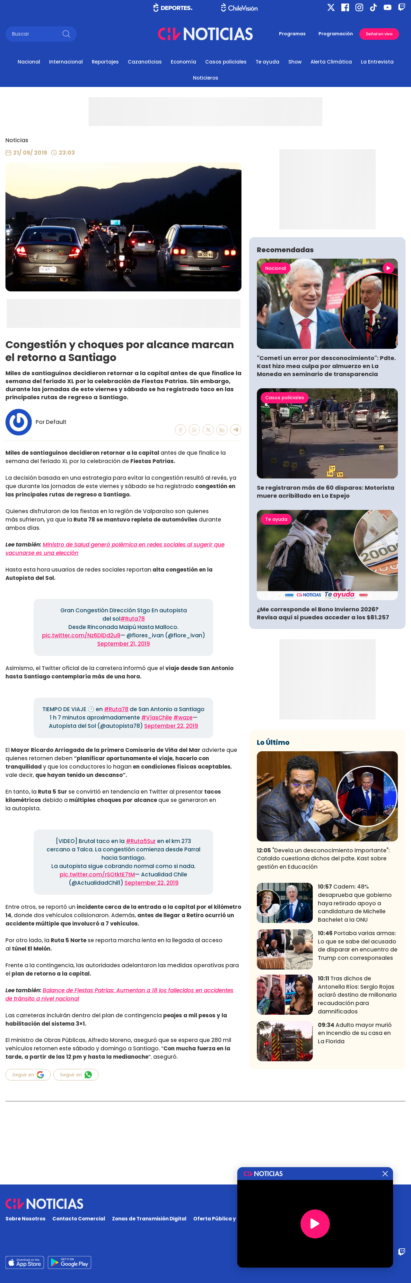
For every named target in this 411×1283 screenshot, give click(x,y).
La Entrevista (377, 61)
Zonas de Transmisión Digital (149, 1219)
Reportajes (105, 61)
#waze (183, 717)
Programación (336, 33)
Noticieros (205, 77)
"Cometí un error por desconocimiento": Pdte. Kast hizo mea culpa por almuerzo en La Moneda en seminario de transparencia (326, 461)
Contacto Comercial (78, 1219)
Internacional (66, 61)
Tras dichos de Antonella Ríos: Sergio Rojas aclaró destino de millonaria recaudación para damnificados (357, 1090)
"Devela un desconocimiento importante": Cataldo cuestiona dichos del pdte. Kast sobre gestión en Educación (323, 954)
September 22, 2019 (171, 726)
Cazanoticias (145, 61)
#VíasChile (156, 717)
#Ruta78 (132, 619)
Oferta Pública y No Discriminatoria (239, 1219)
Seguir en (28, 1075)
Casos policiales (226, 61)
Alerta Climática (331, 61)
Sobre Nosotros (25, 1219)
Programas (292, 33)
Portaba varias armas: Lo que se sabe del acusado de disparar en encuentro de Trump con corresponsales (358, 1040)
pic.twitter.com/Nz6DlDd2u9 (81, 635)
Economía (183, 61)
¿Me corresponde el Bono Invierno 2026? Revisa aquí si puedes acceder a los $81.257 (323, 708)
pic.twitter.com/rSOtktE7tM (97, 874)
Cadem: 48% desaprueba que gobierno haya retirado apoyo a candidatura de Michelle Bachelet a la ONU (355, 998)
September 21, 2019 (123, 644)
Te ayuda (267, 61)
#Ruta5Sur (141, 841)
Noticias (16, 140)
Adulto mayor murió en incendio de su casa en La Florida (355, 1128)
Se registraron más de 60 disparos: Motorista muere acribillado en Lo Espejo (325, 587)
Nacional (29, 61)
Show (295, 61)
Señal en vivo (379, 34)
